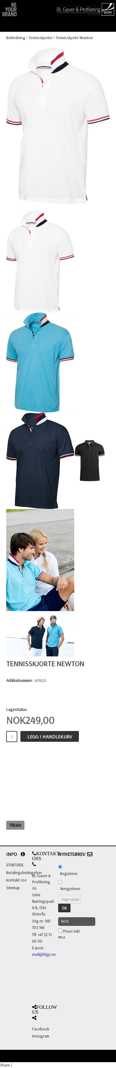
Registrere (69, 873)
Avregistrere (70, 888)
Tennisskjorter (41, 37)
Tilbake (15, 825)
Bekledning (15, 37)
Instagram (40, 1035)
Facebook (40, 1028)
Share (5, 1064)
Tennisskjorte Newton (74, 37)
